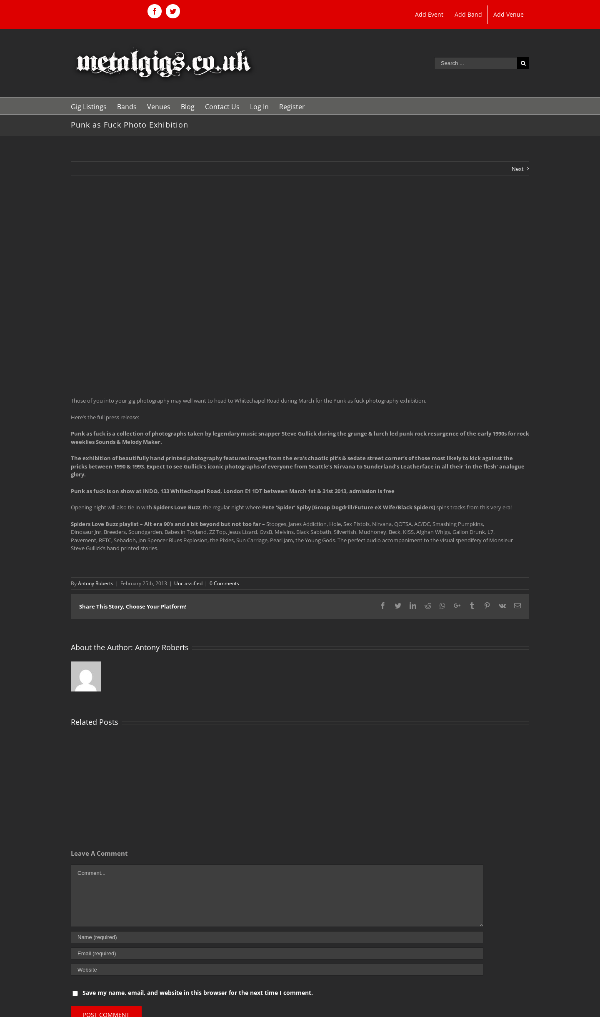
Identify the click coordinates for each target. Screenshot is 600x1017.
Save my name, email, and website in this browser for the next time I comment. (197, 993)
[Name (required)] (277, 937)
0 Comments (224, 583)
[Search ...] (475, 63)
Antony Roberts (95, 583)
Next (518, 169)
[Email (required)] (277, 953)
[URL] (277, 970)
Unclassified (188, 583)
